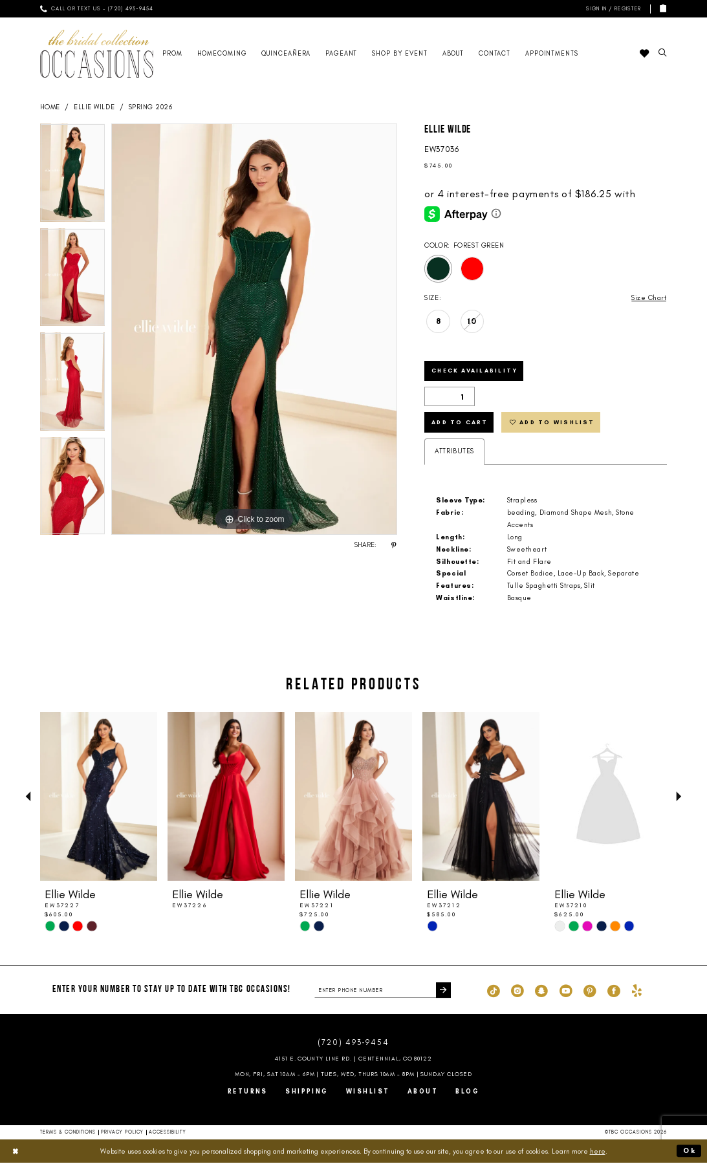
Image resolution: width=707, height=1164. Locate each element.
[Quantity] (449, 397)
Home (50, 107)
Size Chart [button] (648, 298)
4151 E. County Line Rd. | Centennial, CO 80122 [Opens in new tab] (353, 1058)
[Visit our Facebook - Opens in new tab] (614, 991)
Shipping (307, 1091)
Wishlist (368, 1091)
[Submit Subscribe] (443, 991)
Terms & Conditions (68, 1133)
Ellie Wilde (94, 107)
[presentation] (99, 797)
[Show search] (663, 53)
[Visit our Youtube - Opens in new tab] (566, 991)
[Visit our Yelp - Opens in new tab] (637, 991)
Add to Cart (460, 422)
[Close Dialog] (15, 1151)
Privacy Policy (122, 1133)
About (423, 1091)
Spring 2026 (151, 107)
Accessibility (167, 1133)
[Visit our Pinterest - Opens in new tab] (590, 991)
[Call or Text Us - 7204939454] (97, 8)
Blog (467, 1091)
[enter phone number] (382, 991)
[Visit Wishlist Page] (644, 53)
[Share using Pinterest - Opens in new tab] (394, 545)
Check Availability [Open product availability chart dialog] (474, 370)
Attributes (454, 452)
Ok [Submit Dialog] (689, 1151)
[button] (611, 8)
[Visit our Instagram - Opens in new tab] (517, 991)
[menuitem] (97, 8)
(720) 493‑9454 (353, 1043)
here (597, 1151)
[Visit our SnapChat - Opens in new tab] (541, 991)
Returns (248, 1091)
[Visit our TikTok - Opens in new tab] (493, 991)
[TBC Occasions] (97, 53)
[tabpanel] (72, 176)
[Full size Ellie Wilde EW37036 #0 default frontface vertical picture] (254, 329)
